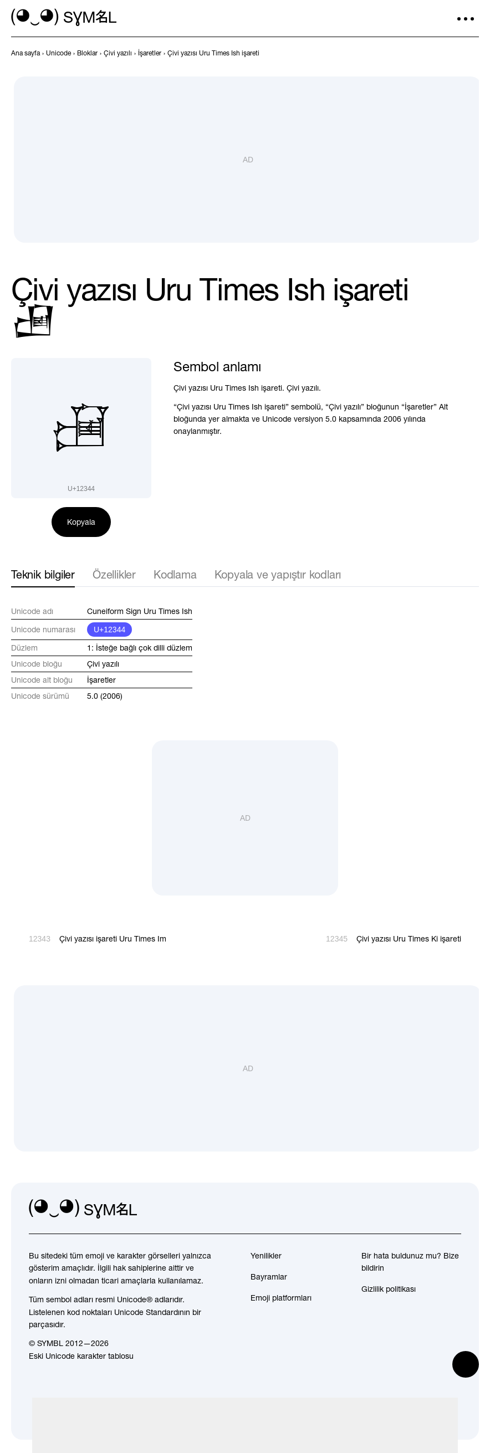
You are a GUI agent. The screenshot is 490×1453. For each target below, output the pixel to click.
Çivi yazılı (103, 663)
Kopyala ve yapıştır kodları (278, 574)
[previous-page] (25, 53)
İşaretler (101, 680)
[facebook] (452, 1209)
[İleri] (472, 53)
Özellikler (114, 574)
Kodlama (175, 574)
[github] (428, 1209)
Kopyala (81, 522)
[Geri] (452, 53)
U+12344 (109, 629)
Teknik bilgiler (43, 574)
